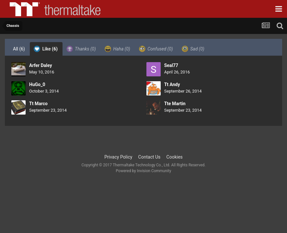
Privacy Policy (118, 157)
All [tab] (19, 48)
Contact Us (149, 157)
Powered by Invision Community (143, 171)
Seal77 (171, 65)
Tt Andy (172, 84)
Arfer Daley (40, 65)
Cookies (174, 157)
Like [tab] (46, 49)
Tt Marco (38, 103)
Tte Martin (175, 103)
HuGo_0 (37, 84)
